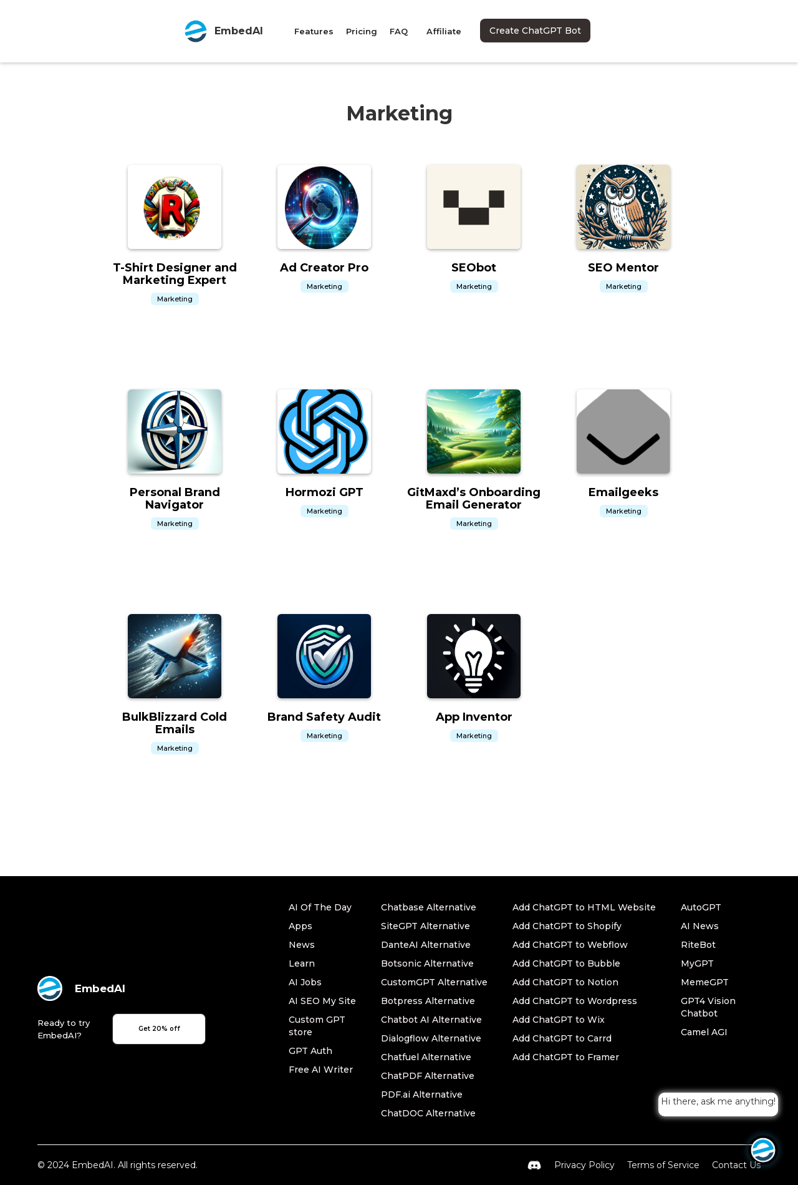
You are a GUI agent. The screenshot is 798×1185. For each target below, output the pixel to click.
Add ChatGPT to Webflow (570, 944)
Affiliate (443, 31)
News (302, 944)
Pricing (361, 31)
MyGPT (697, 963)
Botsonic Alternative (427, 963)
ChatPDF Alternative (427, 1075)
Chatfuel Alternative (426, 1057)
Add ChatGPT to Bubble (566, 963)
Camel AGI (704, 1032)
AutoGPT (701, 907)
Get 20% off (159, 1029)
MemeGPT (705, 982)
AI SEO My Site (322, 1001)
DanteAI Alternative (426, 944)
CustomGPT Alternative (434, 982)
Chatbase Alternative (428, 907)
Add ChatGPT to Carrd (562, 1038)
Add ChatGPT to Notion (565, 982)
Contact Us (736, 1165)
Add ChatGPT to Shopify (567, 926)
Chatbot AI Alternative (431, 1019)
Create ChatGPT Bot (535, 30)
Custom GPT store (317, 1026)
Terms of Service (663, 1165)
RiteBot (698, 944)
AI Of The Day (320, 907)
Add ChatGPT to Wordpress (574, 1001)
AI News (700, 926)
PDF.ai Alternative (422, 1094)
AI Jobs (305, 982)
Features (314, 31)
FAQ (399, 31)
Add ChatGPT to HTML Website (584, 907)
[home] (223, 31)
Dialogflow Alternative (431, 1038)
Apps (300, 926)
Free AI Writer (321, 1069)
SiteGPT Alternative (425, 926)
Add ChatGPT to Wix (558, 1019)
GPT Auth (310, 1050)
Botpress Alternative (428, 1001)
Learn (302, 963)
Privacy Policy (584, 1165)
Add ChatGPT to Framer (565, 1057)
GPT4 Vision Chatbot (708, 1007)
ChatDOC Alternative (428, 1113)
